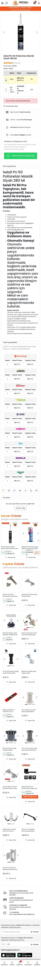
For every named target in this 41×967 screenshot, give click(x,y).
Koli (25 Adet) (12, 89)
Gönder (34, 932)
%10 (31, 90)
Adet (11, 79)
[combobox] (3, 944)
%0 (32, 79)
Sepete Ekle (10, 557)
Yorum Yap (20, 508)
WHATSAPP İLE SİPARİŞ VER (20, 155)
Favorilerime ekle (10, 106)
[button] (4, 32)
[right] (38, 541)
